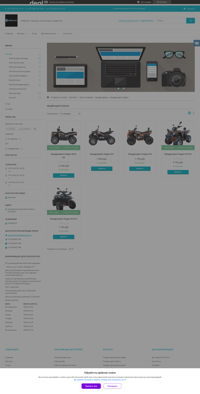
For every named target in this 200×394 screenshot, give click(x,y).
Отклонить (112, 386)
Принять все (91, 386)
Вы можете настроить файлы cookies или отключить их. (99, 380)
